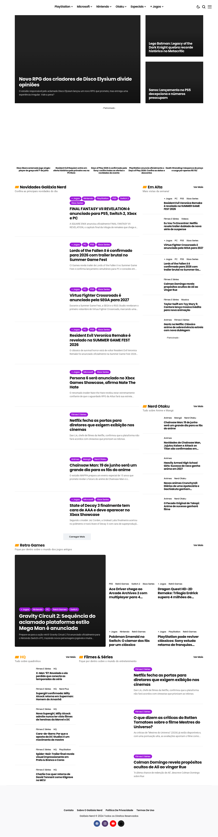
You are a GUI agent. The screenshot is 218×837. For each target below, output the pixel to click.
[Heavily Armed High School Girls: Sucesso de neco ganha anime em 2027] (152, 463)
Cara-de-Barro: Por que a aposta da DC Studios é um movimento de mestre (52, 737)
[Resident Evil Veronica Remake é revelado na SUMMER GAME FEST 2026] (40, 343)
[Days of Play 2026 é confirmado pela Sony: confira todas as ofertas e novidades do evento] (109, 155)
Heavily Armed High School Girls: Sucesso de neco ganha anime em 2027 (182, 465)
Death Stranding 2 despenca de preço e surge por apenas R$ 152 (184, 169)
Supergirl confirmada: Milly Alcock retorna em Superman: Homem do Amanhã (55, 696)
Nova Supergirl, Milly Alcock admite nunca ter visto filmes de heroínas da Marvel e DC (54, 716)
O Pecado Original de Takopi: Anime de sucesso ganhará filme (181, 506)
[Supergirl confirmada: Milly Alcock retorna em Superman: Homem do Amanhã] (24, 694)
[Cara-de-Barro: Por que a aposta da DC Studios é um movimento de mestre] (24, 735)
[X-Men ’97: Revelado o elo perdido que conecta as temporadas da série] (24, 674)
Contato (69, 810)
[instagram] (105, 823)
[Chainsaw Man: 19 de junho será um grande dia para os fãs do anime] (40, 470)
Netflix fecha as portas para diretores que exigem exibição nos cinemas (102, 425)
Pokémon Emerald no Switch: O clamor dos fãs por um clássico (129, 641)
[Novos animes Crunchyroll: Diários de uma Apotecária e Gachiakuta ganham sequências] (152, 484)
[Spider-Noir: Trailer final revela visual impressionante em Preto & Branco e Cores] (24, 755)
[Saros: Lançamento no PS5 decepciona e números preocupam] (174, 82)
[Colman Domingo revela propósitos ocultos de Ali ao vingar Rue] (152, 284)
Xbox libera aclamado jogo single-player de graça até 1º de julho (33, 169)
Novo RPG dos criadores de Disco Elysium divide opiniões (70, 82)
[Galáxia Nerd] (23, 6)
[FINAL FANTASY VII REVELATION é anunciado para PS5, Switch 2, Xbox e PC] (40, 212)
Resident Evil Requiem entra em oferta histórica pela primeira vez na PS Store (71, 170)
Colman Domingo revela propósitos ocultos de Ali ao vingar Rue (181, 286)
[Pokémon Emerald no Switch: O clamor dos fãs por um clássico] (131, 615)
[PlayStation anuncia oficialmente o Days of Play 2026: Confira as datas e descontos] (146, 155)
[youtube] (113, 823)
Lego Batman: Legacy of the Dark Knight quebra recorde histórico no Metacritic (172, 47)
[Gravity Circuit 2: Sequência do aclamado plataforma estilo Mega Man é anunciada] (60, 601)
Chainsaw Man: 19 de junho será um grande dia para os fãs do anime (104, 467)
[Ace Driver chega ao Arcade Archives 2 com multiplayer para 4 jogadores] (131, 568)
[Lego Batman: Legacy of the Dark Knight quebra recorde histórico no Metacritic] (174, 36)
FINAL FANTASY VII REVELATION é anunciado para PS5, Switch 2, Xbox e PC (104, 214)
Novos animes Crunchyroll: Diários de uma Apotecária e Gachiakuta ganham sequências (181, 486)
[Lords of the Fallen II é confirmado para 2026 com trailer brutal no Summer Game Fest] (40, 258)
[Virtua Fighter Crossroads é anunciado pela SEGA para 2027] (40, 300)
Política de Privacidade (119, 810)
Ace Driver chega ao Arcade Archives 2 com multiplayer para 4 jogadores (128, 593)
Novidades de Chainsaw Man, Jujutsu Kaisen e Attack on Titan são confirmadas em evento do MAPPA (182, 445)
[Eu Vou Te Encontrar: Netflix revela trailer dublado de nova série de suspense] (152, 224)
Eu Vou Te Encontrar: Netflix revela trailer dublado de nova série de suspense (182, 226)
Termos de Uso (145, 810)
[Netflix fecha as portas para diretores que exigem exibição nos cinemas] (40, 428)
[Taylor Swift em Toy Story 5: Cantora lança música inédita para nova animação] (152, 305)
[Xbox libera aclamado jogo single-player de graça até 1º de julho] (33, 155)
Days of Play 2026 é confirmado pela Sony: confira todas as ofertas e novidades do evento (109, 170)
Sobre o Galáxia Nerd (89, 810)
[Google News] (121, 823)
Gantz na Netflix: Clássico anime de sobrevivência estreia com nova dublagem (183, 327)
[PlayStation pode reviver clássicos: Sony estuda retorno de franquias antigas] (180, 615)
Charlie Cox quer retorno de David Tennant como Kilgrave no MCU (54, 777)
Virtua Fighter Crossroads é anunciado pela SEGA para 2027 (100, 297)
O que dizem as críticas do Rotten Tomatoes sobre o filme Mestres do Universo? (167, 723)
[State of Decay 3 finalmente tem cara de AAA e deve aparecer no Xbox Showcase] (40, 513)
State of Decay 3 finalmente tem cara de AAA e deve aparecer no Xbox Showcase (100, 510)
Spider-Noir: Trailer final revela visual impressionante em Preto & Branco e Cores (55, 757)
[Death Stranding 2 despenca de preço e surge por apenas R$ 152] (184, 155)
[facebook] (97, 823)
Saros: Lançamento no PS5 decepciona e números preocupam (171, 94)
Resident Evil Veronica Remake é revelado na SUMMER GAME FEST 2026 (101, 340)
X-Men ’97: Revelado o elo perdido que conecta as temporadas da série (52, 676)
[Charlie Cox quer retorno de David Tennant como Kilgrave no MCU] (24, 775)
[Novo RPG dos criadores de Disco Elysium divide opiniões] (77, 59)
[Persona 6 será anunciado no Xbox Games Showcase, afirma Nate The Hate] (40, 385)
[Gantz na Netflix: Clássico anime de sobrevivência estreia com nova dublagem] (152, 325)
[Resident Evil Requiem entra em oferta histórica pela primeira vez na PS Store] (71, 155)
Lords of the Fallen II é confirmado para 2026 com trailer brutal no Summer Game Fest (101, 255)
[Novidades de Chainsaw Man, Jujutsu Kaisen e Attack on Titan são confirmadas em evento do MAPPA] (152, 443)
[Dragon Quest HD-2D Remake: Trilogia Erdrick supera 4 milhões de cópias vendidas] (180, 568)
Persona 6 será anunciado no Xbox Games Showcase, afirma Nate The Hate (103, 383)
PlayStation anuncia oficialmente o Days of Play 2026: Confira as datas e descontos (147, 170)
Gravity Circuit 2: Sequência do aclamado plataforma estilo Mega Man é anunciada (57, 622)
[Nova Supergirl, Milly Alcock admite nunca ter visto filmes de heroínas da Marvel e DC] (24, 714)
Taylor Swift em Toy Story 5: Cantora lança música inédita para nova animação (182, 307)
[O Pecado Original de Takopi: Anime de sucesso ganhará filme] (152, 504)
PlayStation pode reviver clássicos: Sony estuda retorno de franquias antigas (178, 641)
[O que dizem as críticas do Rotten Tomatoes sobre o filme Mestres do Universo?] (104, 725)
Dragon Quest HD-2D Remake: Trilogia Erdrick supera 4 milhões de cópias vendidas (178, 593)
